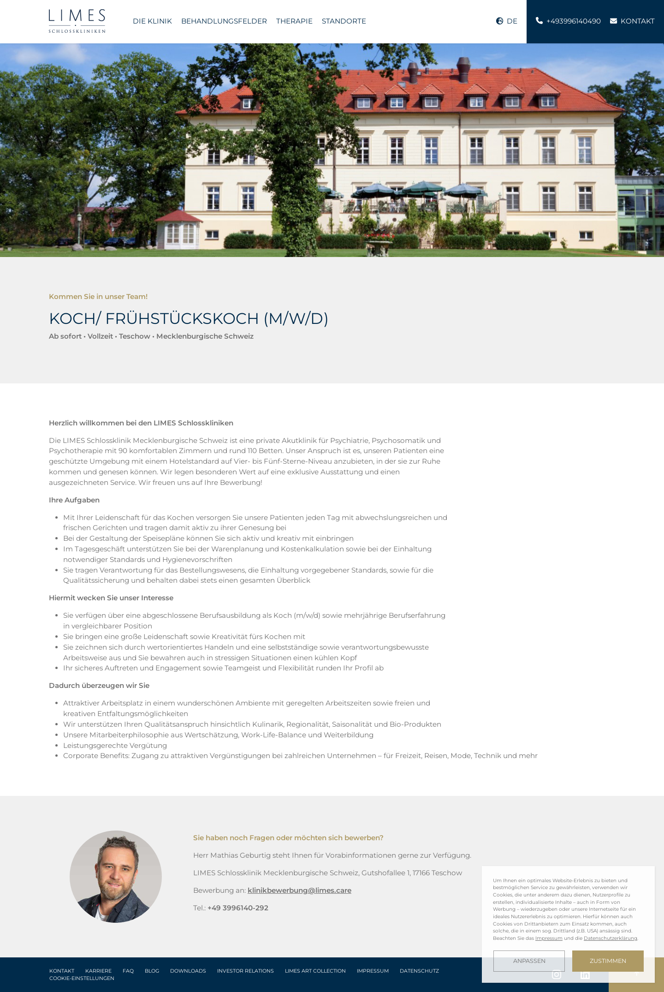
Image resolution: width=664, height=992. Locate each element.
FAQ (128, 971)
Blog (152, 971)
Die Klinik (152, 21)
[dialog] (568, 924)
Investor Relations (245, 971)
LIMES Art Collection (315, 971)
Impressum (373, 971)
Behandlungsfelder (224, 21)
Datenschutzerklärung (610, 938)
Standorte (344, 21)
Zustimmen (608, 960)
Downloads (188, 971)
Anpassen (529, 960)
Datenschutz (419, 971)
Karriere (98, 971)
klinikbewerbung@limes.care (299, 890)
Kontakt (61, 971)
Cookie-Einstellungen (81, 978)
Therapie (294, 21)
